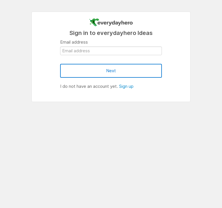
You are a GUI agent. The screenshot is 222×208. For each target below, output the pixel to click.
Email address (74, 42)
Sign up (126, 86)
